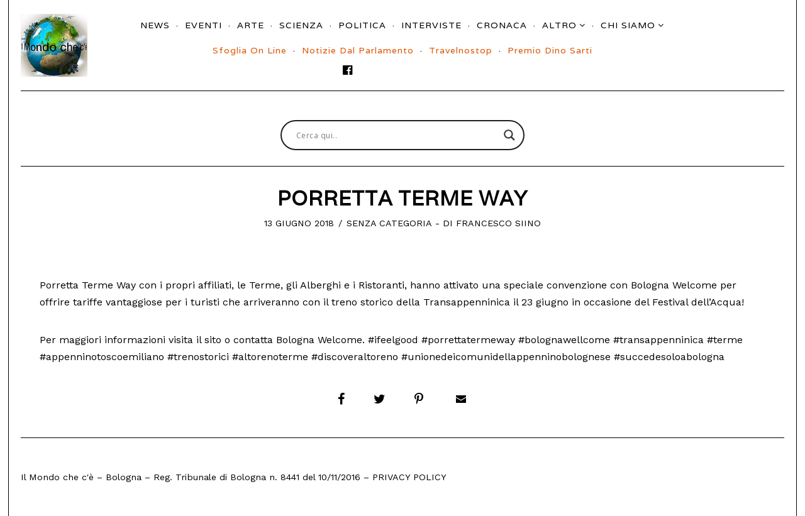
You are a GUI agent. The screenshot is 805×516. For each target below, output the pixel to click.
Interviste (431, 25)
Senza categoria (389, 223)
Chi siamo (628, 25)
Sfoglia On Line (250, 50)
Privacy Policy (409, 477)
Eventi (203, 25)
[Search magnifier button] (509, 135)
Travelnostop (460, 50)
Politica (362, 25)
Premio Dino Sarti (550, 50)
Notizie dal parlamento (358, 50)
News (155, 25)
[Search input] (396, 135)
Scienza (301, 25)
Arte (250, 25)
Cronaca (502, 25)
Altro (559, 25)
